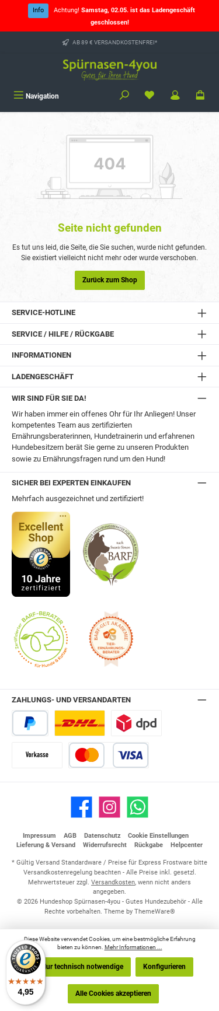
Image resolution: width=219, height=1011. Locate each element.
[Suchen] (124, 96)
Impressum (39, 835)
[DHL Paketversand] (79, 723)
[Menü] (36, 96)
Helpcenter (187, 845)
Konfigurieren (164, 967)
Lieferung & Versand (45, 845)
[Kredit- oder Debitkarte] (108, 755)
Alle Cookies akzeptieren (113, 993)
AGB (70, 835)
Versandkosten (113, 882)
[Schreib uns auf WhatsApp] (137, 807)
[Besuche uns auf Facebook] (81, 807)
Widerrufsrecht (105, 845)
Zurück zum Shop (109, 280)
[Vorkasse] (37, 755)
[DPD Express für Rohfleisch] (136, 723)
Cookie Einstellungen (158, 835)
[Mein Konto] (175, 96)
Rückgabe (148, 845)
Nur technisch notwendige (82, 967)
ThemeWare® (154, 911)
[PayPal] (30, 723)
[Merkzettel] (149, 96)
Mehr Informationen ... (133, 947)
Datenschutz (102, 835)
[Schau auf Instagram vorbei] (109, 807)
